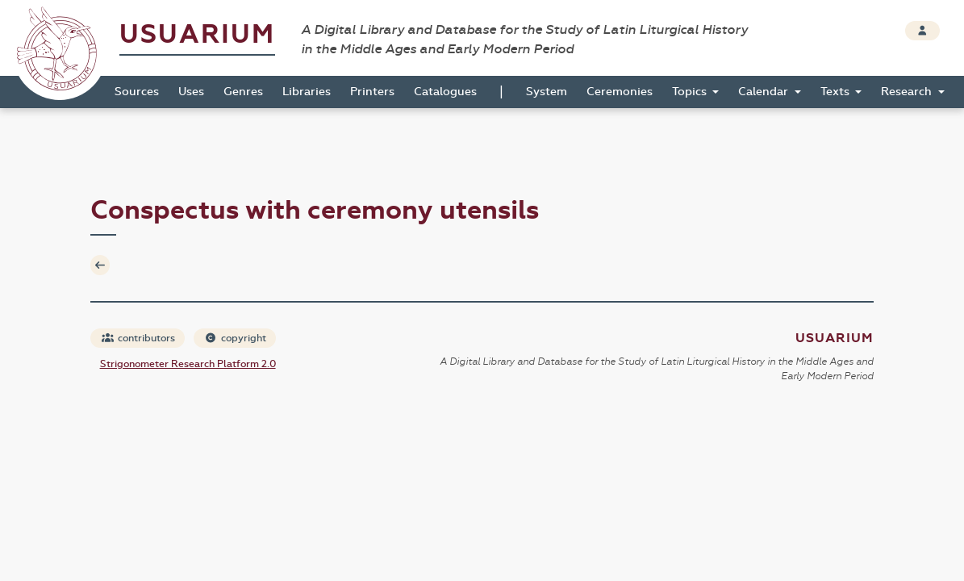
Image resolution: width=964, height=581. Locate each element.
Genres (243, 91)
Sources (137, 91)
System (546, 91)
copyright (235, 338)
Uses (191, 91)
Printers (372, 91)
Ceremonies (619, 91)
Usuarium (197, 34)
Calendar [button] (764, 91)
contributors (138, 338)
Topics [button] (691, 91)
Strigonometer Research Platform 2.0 (188, 364)
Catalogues (445, 91)
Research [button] (908, 91)
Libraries (306, 91)
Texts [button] (836, 91)
